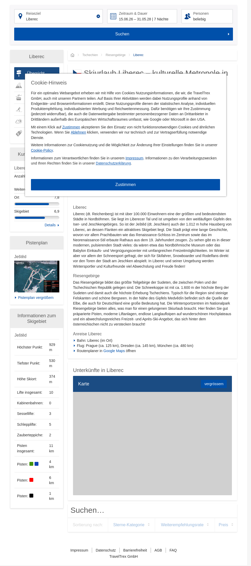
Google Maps (114, 351)
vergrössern (213, 384)
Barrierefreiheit (135, 550)
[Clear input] (98, 16)
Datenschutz (106, 550)
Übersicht (36, 73)
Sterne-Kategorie (128, 525)
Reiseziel (33, 13)
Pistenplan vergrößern (36, 298)
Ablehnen (78, 132)
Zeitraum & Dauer (133, 13)
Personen (201, 13)
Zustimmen (71, 127)
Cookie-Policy (42, 150)
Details (50, 225)
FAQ (173, 550)
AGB (158, 550)
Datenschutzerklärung (113, 163)
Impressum (134, 158)
